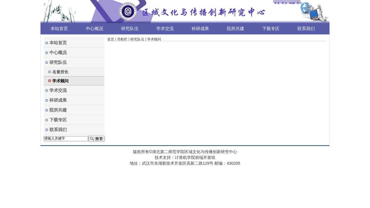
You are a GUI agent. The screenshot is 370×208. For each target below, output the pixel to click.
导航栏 (122, 39)
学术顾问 (154, 39)
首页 (110, 39)
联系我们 (306, 28)
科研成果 (200, 28)
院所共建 (235, 28)
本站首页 (59, 28)
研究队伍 (129, 28)
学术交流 (165, 28)
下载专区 (271, 28)
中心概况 (94, 28)
